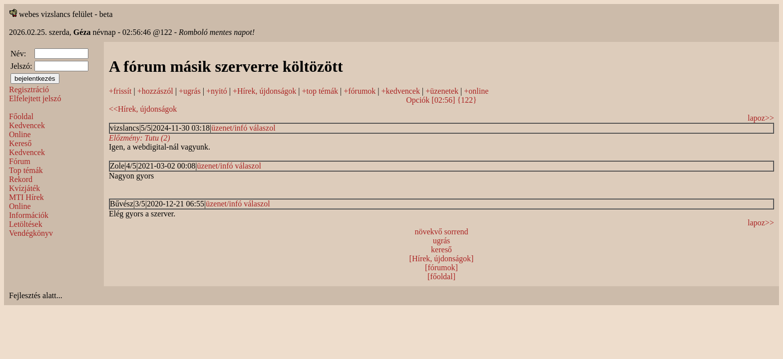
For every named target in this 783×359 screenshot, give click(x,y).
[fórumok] (441, 267)
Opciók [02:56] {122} (441, 100)
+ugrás (190, 91)
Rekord (20, 179)
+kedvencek (401, 91)
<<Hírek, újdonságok (143, 109)
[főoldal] (441, 276)
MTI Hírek (26, 197)
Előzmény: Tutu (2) (139, 138)
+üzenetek (441, 91)
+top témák (320, 91)
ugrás (441, 240)
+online (476, 91)
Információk (28, 215)
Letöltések (25, 224)
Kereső (20, 143)
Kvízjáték (24, 188)
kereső (441, 249)
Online (20, 134)
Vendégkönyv (31, 233)
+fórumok (360, 91)
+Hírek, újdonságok (264, 91)
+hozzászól (155, 91)
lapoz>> (761, 118)
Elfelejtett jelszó (35, 98)
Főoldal (21, 116)
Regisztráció (29, 89)
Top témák (26, 170)
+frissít (120, 91)
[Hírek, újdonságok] (441, 258)
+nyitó (216, 91)
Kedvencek (27, 125)
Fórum (19, 161)
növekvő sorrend (441, 231)
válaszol (262, 128)
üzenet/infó (229, 128)
